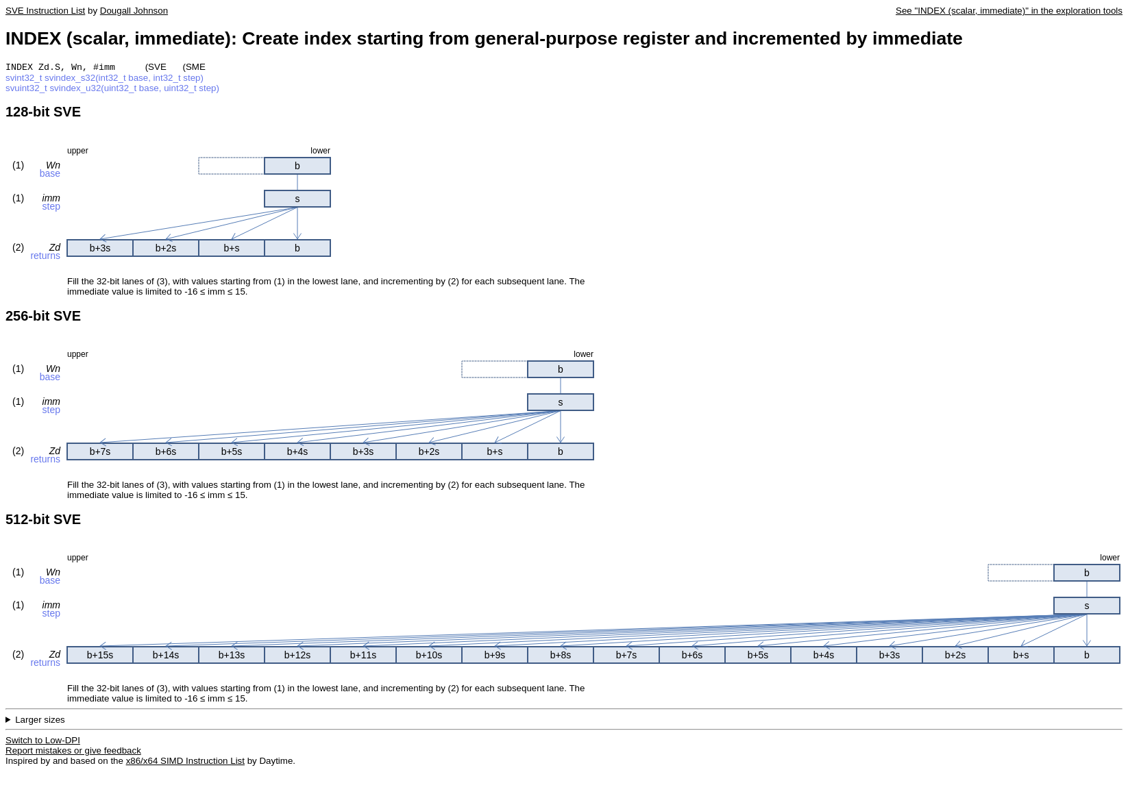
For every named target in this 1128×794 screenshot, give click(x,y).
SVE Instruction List (45, 10)
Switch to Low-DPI (42, 741)
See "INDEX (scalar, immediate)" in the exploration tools (1009, 10)
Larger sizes (40, 721)
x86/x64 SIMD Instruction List (185, 762)
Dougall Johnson (134, 10)
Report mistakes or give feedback (73, 752)
